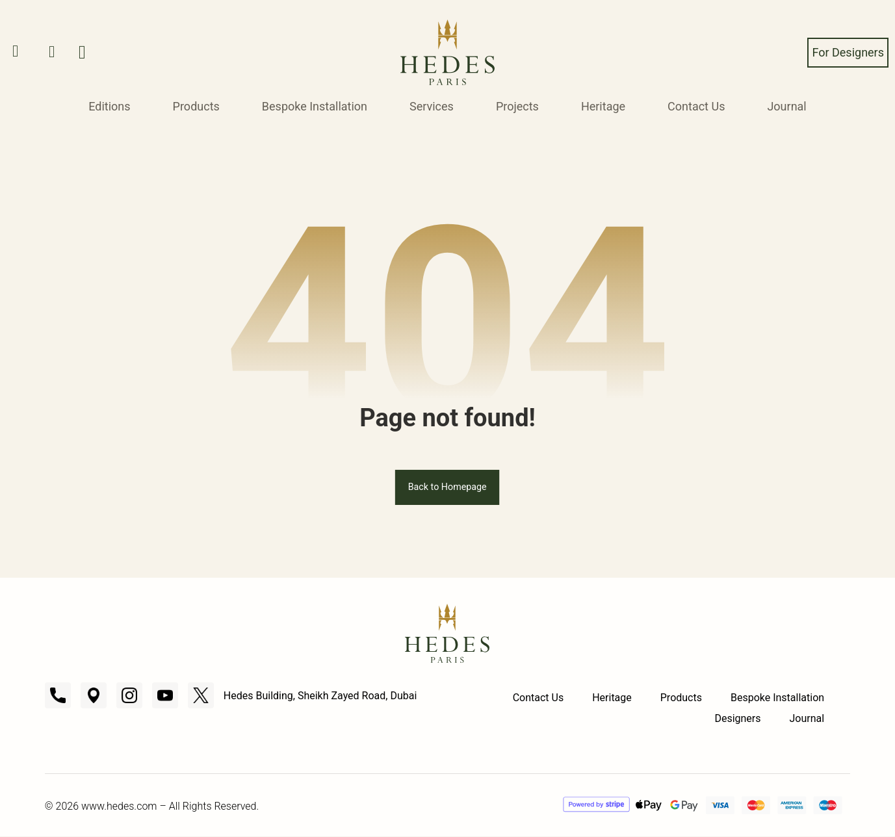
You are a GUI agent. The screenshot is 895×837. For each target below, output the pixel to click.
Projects (517, 106)
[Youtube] (165, 696)
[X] (201, 696)
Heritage (603, 106)
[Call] (58, 696)
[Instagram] (129, 696)
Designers (737, 719)
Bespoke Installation (314, 106)
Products (196, 106)
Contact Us (696, 106)
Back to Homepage (447, 487)
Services (431, 106)
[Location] (94, 696)
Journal (786, 106)
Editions (109, 106)
